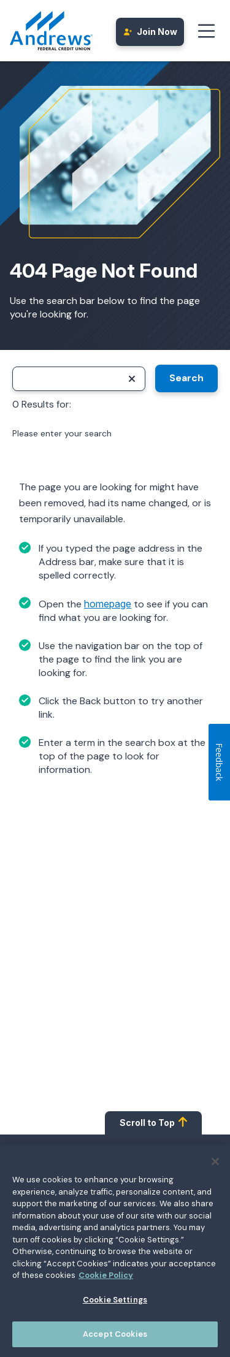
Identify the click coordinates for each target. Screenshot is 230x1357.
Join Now (150, 31)
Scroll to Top (153, 1122)
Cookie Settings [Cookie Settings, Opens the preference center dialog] (115, 1303)
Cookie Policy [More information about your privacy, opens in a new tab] (106, 1279)
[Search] (78, 379)
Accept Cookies (115, 1338)
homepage (107, 604)
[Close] (215, 1165)
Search (186, 377)
